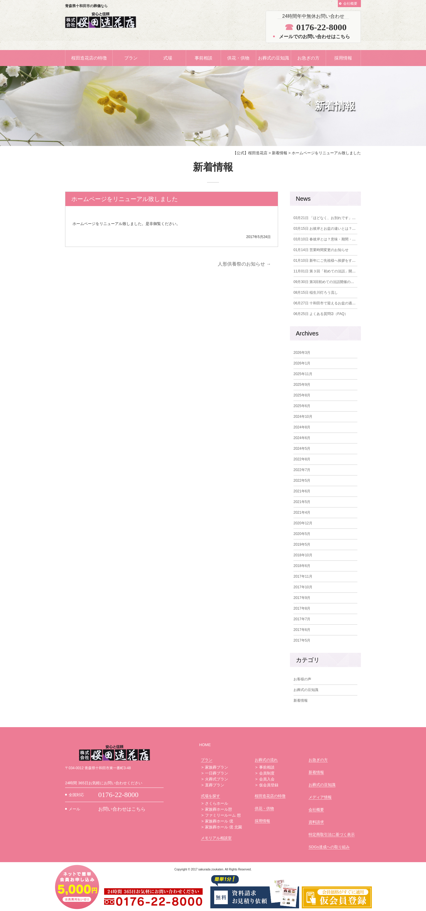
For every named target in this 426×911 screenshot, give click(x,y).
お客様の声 (302, 679)
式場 (167, 58)
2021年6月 (301, 491)
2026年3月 (301, 353)
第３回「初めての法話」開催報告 (328, 271)
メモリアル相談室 (216, 838)
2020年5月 (301, 534)
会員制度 (267, 773)
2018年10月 (302, 555)
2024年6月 (301, 438)
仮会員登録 (268, 785)
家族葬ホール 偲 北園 (223, 827)
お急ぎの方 (308, 58)
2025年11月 (302, 374)
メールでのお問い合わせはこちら (314, 36)
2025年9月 (301, 385)
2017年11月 (302, 576)
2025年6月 (301, 406)
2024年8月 (301, 427)
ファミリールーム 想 (223, 815)
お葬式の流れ (266, 760)
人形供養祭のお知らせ (244, 263)
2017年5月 (301, 640)
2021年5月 (301, 502)
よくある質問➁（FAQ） (320, 314)
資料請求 (316, 822)
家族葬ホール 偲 (219, 821)
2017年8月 (301, 608)
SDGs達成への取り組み (329, 847)
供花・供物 (238, 58)
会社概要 (350, 3)
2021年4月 (301, 512)
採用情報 (343, 58)
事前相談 (203, 58)
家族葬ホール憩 (218, 809)
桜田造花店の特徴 (89, 58)
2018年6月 (301, 566)
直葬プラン (214, 785)
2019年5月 (301, 544)
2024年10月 (302, 416)
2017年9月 (301, 598)
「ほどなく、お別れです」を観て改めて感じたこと (342, 218)
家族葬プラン (216, 767)
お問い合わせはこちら (122, 809)
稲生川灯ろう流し (315, 292)
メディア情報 (320, 797)
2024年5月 (301, 448)
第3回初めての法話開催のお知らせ (329, 282)
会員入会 (267, 779)
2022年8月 (301, 459)
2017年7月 (301, 619)
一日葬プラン (216, 773)
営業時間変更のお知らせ (320, 250)
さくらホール (216, 803)
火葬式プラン (216, 779)
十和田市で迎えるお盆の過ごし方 (328, 303)
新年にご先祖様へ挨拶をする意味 (328, 260)
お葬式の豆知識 (273, 58)
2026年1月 (301, 363)
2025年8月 (301, 395)
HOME (205, 745)
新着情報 (300, 700)
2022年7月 (301, 470)
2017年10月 (302, 587)
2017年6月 (301, 630)
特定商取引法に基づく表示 (332, 834)
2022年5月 (301, 480)
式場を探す (210, 796)
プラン (131, 58)
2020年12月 (302, 523)
